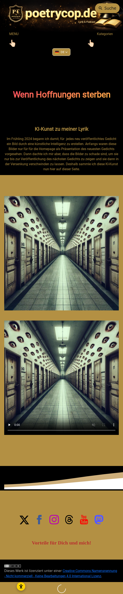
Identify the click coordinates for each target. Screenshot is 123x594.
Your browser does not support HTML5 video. (61, 378)
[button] (61, 52)
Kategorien (98, 34)
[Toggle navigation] (12, 43)
